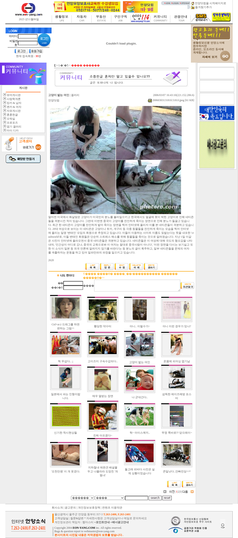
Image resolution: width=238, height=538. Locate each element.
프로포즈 (12, 122)
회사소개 (57, 507)
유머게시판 (13, 95)
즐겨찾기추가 (201, 7)
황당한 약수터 (102, 326)
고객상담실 (61, 518)
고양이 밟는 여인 (139, 362)
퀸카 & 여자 (13, 107)
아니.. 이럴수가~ (140, 326)
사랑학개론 (13, 99)
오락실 (10, 118)
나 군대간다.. (140, 397)
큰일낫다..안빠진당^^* (176, 471)
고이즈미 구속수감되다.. (103, 361)
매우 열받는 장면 (102, 396)
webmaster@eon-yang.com (99, 531)
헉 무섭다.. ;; (66, 361)
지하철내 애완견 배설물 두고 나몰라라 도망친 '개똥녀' (102, 471)
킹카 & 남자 (13, 103)
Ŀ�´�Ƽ (63, 65)
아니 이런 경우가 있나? (177, 326)
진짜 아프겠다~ (102, 435)
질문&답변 (77, 518)
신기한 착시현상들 (65, 432)
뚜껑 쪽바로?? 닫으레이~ (177, 432)
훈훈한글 (12, 114)
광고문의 (70, 507)
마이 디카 (12, 130)
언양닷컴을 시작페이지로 (208, 3)
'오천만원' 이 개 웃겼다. (65, 471)
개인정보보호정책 (89, 507)
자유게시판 (13, 110)
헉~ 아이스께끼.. (140, 432)
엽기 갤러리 (13, 126)
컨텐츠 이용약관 (112, 507)
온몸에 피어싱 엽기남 (177, 361)
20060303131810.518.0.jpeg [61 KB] (171, 100)
